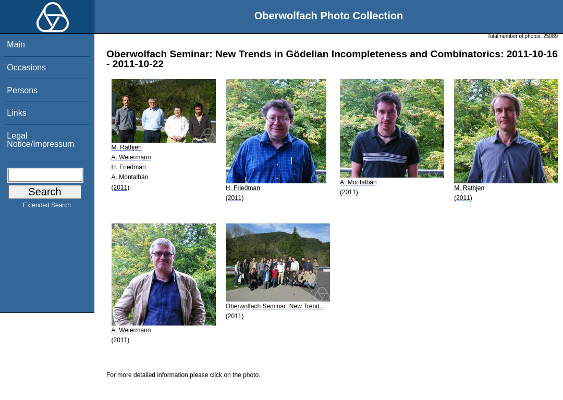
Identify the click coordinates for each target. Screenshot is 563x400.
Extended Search (47, 207)
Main (16, 44)
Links (16, 112)
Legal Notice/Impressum (40, 139)
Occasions (26, 67)
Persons (22, 90)
